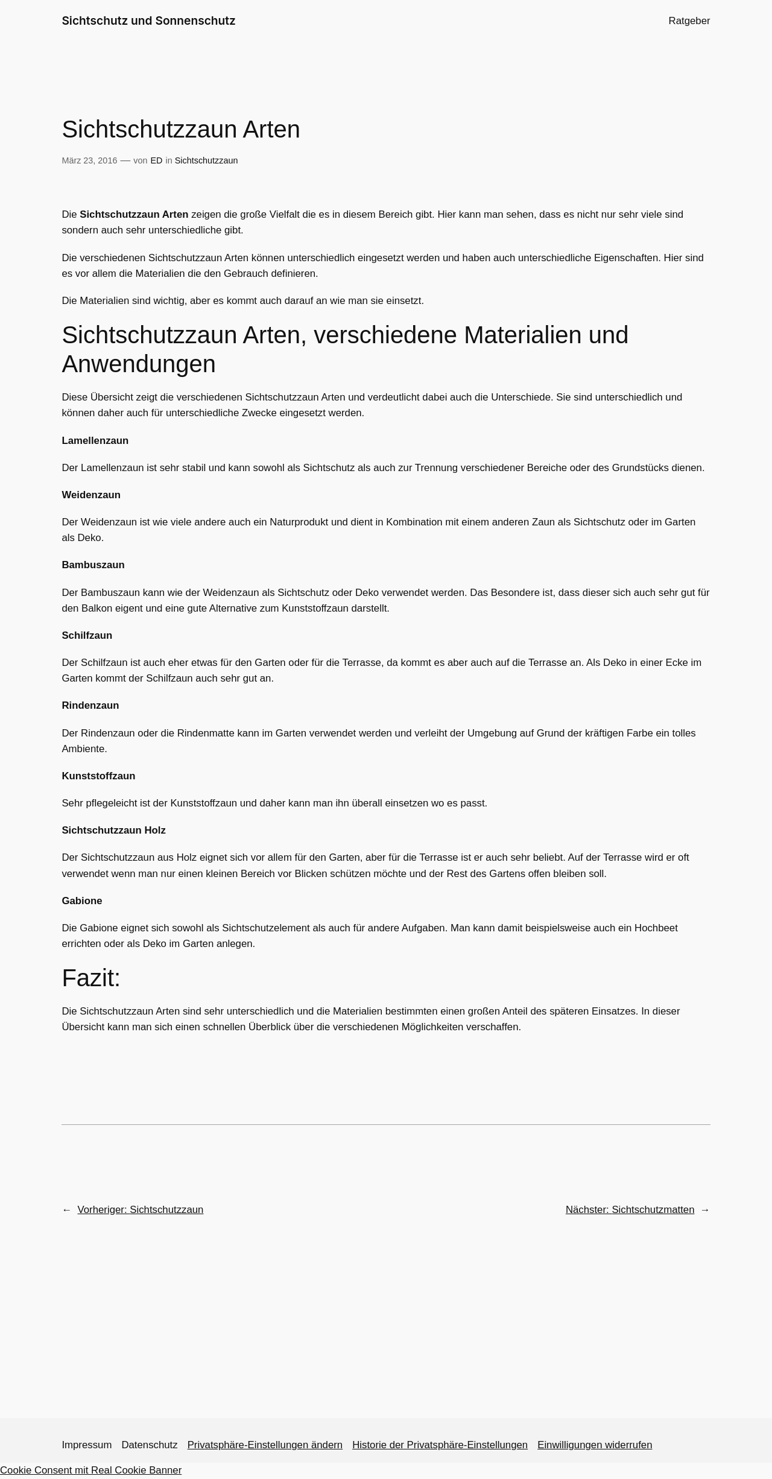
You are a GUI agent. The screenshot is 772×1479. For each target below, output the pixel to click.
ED (156, 160)
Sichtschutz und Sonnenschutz (149, 20)
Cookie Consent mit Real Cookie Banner (91, 1470)
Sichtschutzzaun (206, 160)
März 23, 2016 (89, 160)
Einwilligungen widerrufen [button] (594, 1445)
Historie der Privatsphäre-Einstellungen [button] (440, 1445)
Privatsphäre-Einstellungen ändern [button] (265, 1445)
